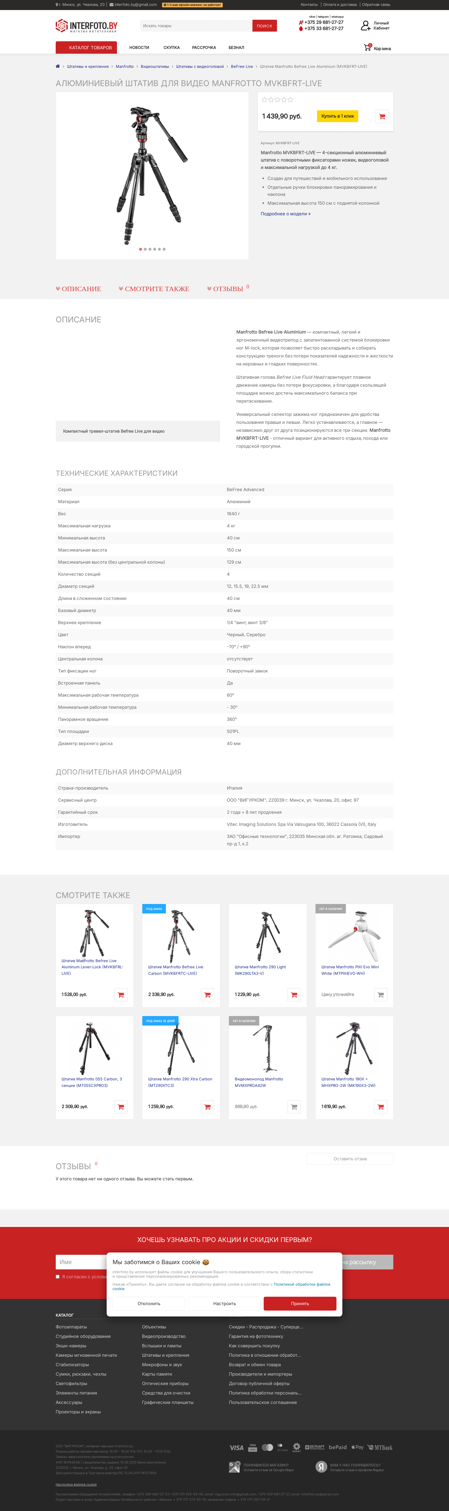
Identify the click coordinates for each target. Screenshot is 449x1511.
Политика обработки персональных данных (267, 1393)
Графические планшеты (168, 1402)
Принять (300, 1303)
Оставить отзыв (350, 1158)
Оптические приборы (165, 1383)
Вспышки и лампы (161, 1345)
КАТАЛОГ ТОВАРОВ (90, 47)
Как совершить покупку (254, 1345)
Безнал (236, 47)
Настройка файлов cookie (76, 1484)
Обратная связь (376, 4)
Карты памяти (157, 1374)
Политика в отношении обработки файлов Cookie (267, 1355)
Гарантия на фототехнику (256, 1336)
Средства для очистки (166, 1393)
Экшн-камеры (71, 1345)
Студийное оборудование (83, 1336)
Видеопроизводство (164, 1336)
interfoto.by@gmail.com (133, 4)
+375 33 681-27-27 (321, 28)
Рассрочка (204, 47)
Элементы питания (76, 1393)
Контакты (309, 4)
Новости (139, 47)
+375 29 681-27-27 (321, 22)
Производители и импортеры (260, 1374)
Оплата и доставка (340, 4)
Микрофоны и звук (162, 1364)
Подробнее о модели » (286, 213)
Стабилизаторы (72, 1364)
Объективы (154, 1327)
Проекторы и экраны (78, 1412)
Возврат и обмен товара (255, 1364)
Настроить (224, 1303)
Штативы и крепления (165, 1355)
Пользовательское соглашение (263, 1402)
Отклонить (149, 1303)
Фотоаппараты (71, 1327)
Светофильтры (71, 1383)
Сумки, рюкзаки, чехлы (81, 1374)
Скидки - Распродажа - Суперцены (267, 1327)
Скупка (172, 47)
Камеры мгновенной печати (86, 1355)
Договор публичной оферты (259, 1383)
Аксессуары (69, 1402)
